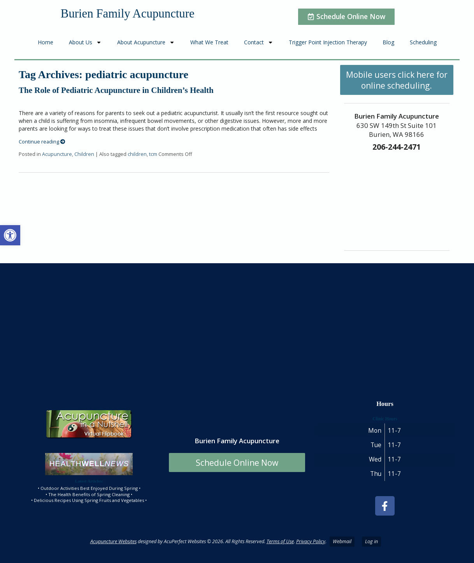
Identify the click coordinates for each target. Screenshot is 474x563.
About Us (85, 42)
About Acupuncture (146, 42)
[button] (10, 235)
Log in (371, 541)
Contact (258, 42)
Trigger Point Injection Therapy (328, 42)
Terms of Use (280, 541)
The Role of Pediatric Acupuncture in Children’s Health (116, 90)
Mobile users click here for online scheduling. (397, 80)
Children (84, 154)
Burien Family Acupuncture (128, 13)
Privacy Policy (310, 541)
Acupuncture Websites (113, 541)
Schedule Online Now (237, 462)
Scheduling (423, 42)
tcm (153, 154)
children (137, 154)
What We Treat (209, 42)
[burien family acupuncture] (237, 327)
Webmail (342, 541)
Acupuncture (57, 154)
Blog (388, 42)
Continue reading (42, 141)
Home (45, 42)
